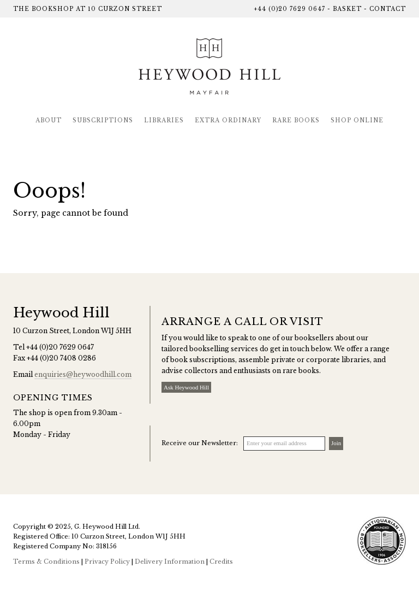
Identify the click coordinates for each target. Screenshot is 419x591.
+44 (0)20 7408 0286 (61, 358)
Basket (347, 9)
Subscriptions (103, 120)
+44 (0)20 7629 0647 (289, 9)
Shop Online (357, 120)
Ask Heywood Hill (186, 387)
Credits (221, 561)
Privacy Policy (107, 561)
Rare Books (296, 120)
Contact (387, 9)
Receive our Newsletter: (199, 443)
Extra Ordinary (228, 120)
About (48, 120)
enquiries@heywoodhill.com (82, 374)
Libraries (164, 120)
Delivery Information (170, 561)
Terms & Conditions (46, 561)
